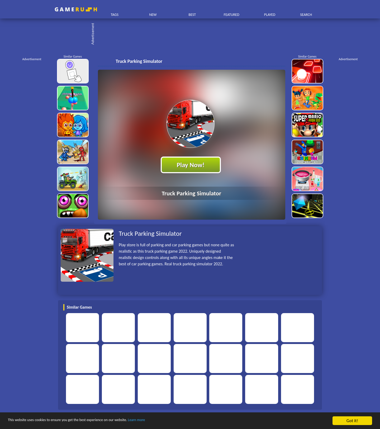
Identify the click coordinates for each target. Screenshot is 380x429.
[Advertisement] (193, 34)
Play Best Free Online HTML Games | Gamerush (75, 9)
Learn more (164, 421)
